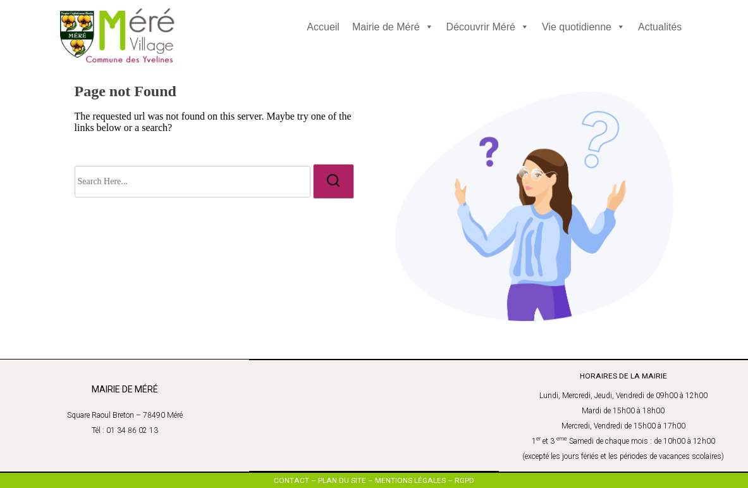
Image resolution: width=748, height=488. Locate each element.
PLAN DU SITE (342, 479)
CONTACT (291, 479)
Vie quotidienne (583, 27)
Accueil (323, 27)
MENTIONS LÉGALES (410, 479)
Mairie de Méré (393, 27)
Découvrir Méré (487, 27)
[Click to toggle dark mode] (318, 54)
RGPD (464, 479)
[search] (333, 181)
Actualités (660, 27)
